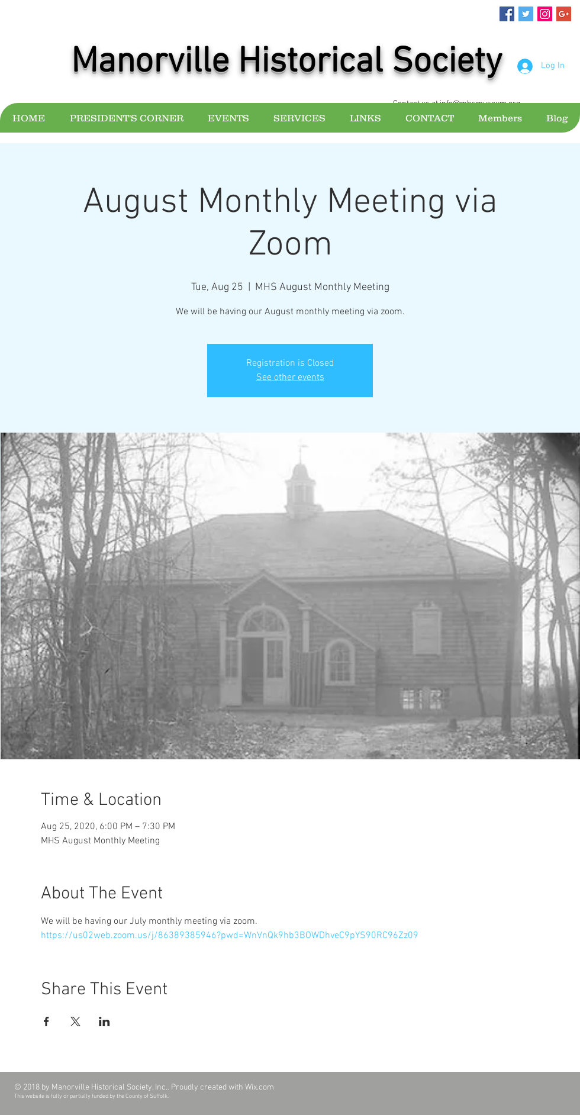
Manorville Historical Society (286, 62)
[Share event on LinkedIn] (104, 1021)
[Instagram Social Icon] (544, 14)
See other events (290, 378)
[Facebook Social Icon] (507, 14)
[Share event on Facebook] (46, 1021)
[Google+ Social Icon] (563, 14)
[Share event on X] (75, 1021)
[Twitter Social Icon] (525, 14)
